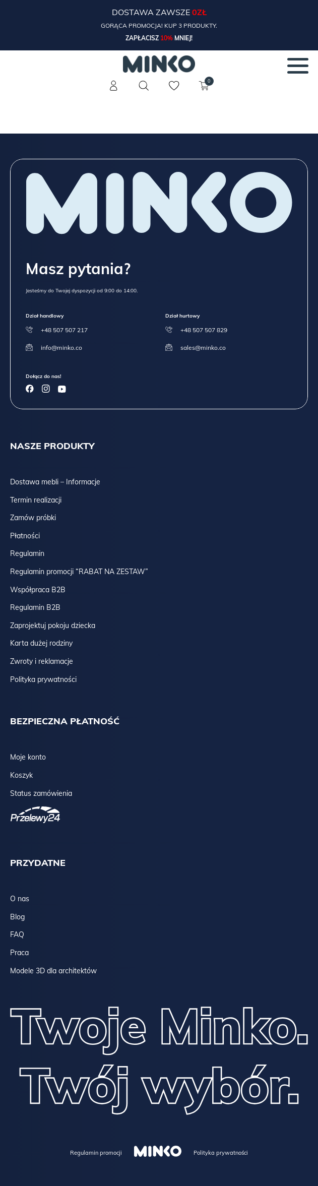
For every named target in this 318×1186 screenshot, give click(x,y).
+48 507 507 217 (64, 330)
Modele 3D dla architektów (53, 970)
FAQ (17, 934)
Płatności (25, 535)
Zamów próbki (33, 517)
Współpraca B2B (38, 589)
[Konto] (114, 91)
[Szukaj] (144, 86)
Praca (19, 952)
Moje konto (28, 757)
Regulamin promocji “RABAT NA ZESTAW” (79, 571)
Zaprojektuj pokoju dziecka (52, 625)
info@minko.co (61, 347)
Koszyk (21, 775)
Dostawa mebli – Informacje (55, 481)
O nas (19, 898)
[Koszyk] (205, 91)
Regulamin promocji (96, 1152)
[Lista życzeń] (174, 91)
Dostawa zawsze (152, 12)
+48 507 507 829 (203, 330)
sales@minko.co (203, 347)
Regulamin (27, 553)
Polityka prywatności (43, 679)
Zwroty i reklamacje (41, 661)
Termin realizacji (35, 500)
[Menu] (298, 65)
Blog (17, 916)
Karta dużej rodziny (41, 643)
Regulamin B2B (35, 607)
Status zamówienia (41, 793)
